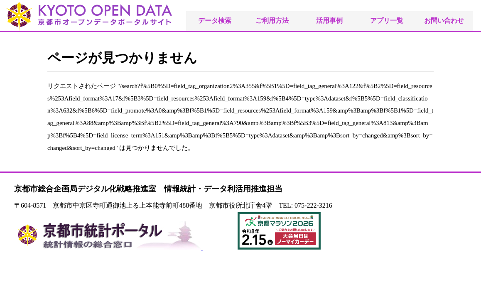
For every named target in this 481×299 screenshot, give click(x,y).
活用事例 (329, 20)
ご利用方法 (272, 20)
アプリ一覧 (386, 20)
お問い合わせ (444, 20)
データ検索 (214, 20)
